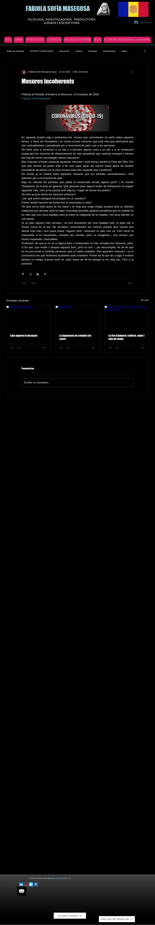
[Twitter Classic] (31, 884)
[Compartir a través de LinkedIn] (37, 274)
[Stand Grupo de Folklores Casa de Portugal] (126, 318)
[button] (144, 51)
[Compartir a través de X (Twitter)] (30, 274)
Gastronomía (109, 51)
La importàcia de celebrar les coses (75, 337)
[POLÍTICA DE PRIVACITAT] (117, 919)
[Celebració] (77, 318)
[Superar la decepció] (28, 318)
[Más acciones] (132, 72)
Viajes (124, 51)
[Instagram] (26, 884)
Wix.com (67, 878)
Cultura (78, 51)
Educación (64, 51)
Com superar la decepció (23, 335)
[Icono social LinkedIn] (21, 884)
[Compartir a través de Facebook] (22, 274)
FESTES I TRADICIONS (41, 51)
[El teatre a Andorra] (70, 916)
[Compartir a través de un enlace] (45, 274)
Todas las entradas (15, 51)
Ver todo (145, 300)
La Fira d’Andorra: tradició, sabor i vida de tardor (126, 337)
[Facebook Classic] (36, 884)
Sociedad (92, 51)
